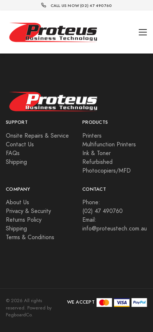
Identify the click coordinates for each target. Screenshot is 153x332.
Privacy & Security (28, 211)
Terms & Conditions (30, 237)
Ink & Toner (96, 153)
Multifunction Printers (109, 145)
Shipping (16, 162)
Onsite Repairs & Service (37, 136)
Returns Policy (24, 220)
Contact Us (20, 145)
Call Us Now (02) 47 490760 (81, 5)
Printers (92, 136)
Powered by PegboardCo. (29, 312)
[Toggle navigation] (143, 32)
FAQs (13, 153)
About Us (17, 202)
